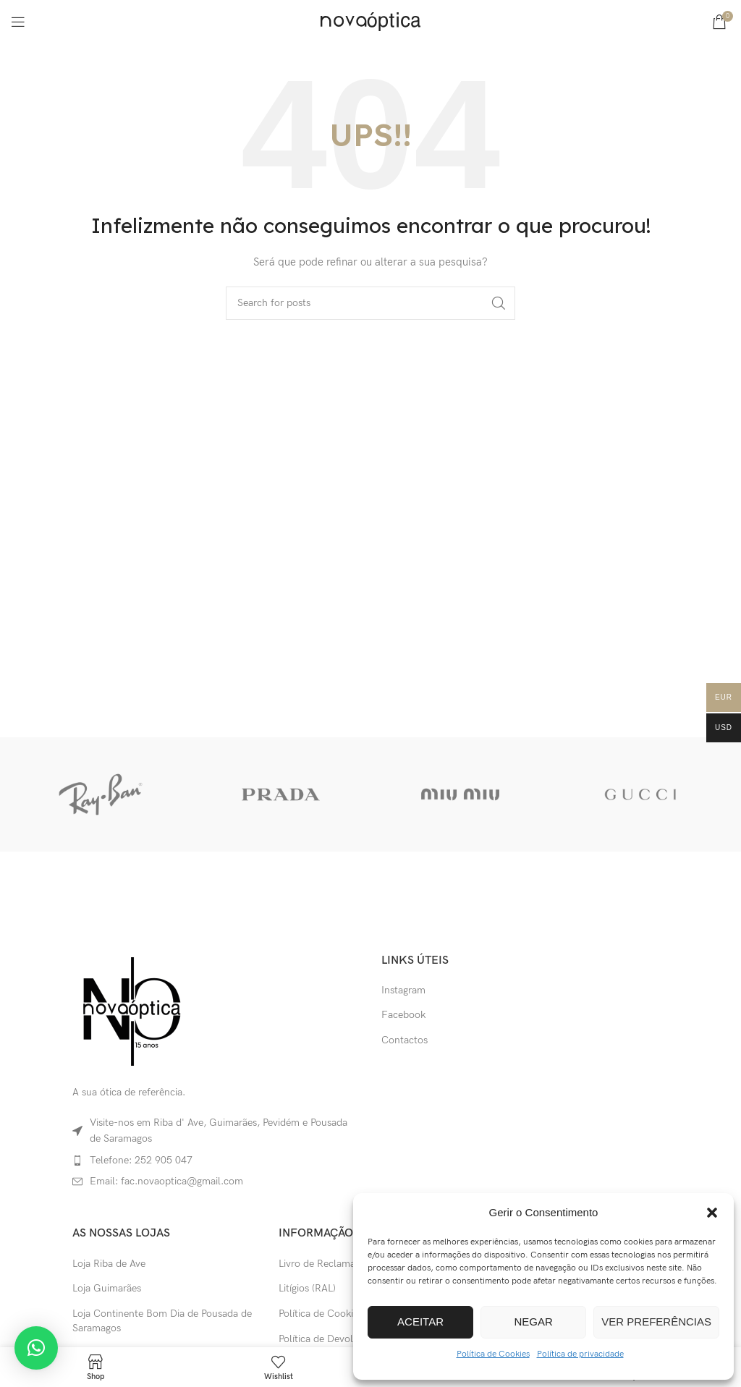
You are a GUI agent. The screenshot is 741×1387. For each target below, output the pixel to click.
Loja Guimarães (106, 1288)
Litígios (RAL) (307, 1288)
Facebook (403, 1015)
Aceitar (420, 1321)
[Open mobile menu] (18, 21)
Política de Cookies (493, 1354)
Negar (534, 1321)
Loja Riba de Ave (108, 1263)
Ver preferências (656, 1321)
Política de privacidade (580, 1354)
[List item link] (216, 1160)
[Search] (370, 303)
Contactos (404, 1040)
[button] (712, 1212)
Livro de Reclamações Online (343, 1263)
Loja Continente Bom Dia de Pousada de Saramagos (162, 1320)
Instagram (403, 990)
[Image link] (131, 1010)
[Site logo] (370, 20)
